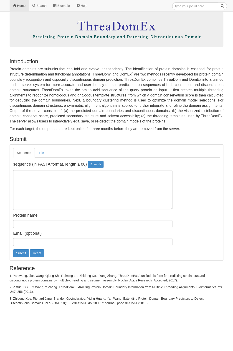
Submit (21, 253)
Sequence (24, 153)
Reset (37, 253)
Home (19, 6)
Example (61, 6)
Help (82, 6)
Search (39, 6)
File (41, 153)
